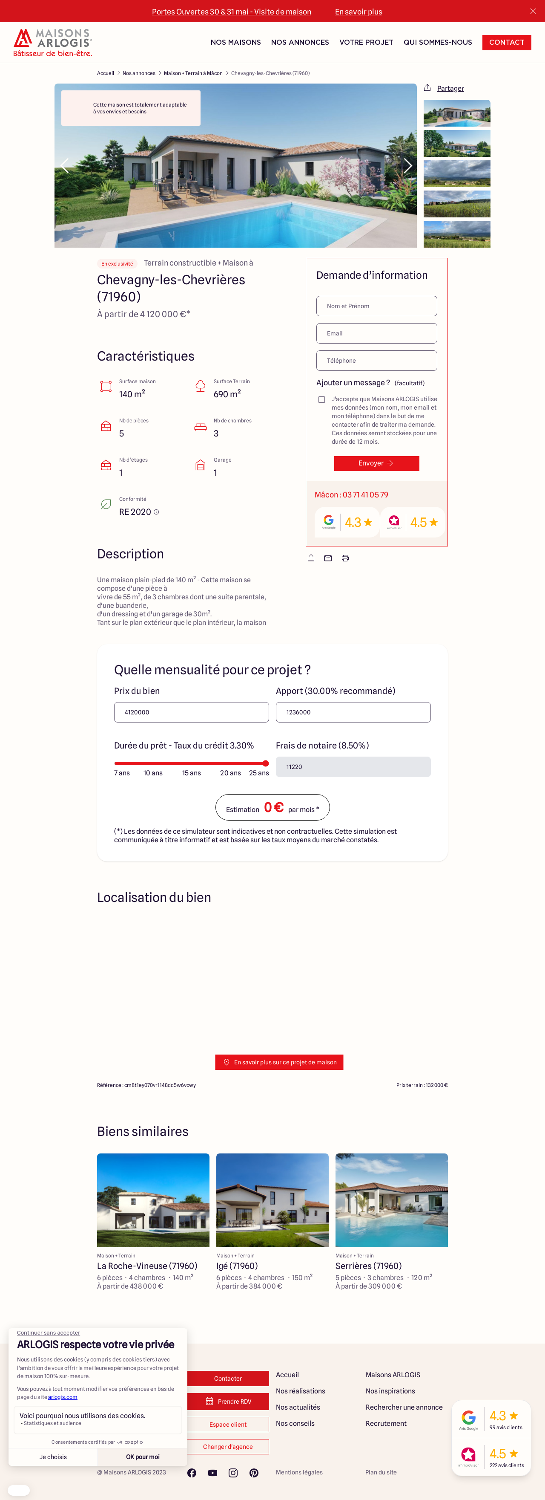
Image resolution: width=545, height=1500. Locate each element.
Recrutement (386, 1423)
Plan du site (381, 1472)
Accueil (105, 73)
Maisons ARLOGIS (393, 1375)
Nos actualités (298, 1407)
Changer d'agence (228, 1446)
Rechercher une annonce (404, 1407)
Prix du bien (137, 691)
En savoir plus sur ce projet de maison (279, 1062)
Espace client (228, 1424)
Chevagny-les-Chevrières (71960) (270, 73)
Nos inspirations (390, 1391)
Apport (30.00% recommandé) (335, 691)
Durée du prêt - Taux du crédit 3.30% (184, 745)
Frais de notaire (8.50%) (322, 745)
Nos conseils (295, 1423)
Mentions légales (299, 1472)
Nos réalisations (300, 1391)
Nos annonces (139, 73)
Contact (507, 42)
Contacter (228, 1378)
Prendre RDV (228, 1401)
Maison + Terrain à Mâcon (193, 73)
